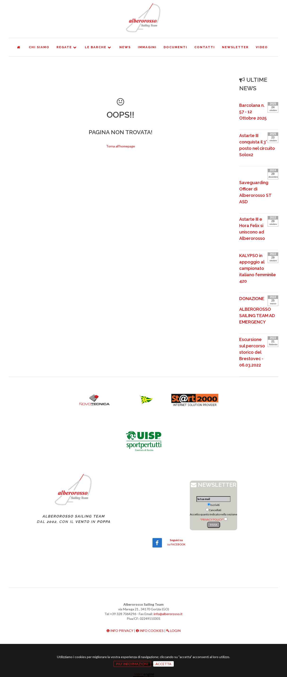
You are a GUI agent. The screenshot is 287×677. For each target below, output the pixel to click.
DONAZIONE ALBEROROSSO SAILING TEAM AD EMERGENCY (257, 310)
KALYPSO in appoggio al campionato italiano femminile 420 (257, 268)
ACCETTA (163, 664)
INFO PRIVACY (120, 631)
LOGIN (173, 631)
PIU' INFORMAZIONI (132, 664)
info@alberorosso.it (168, 614)
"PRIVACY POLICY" (212, 519)
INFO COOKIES (150, 631)
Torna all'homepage (120, 146)
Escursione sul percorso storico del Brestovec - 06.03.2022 (252, 352)
